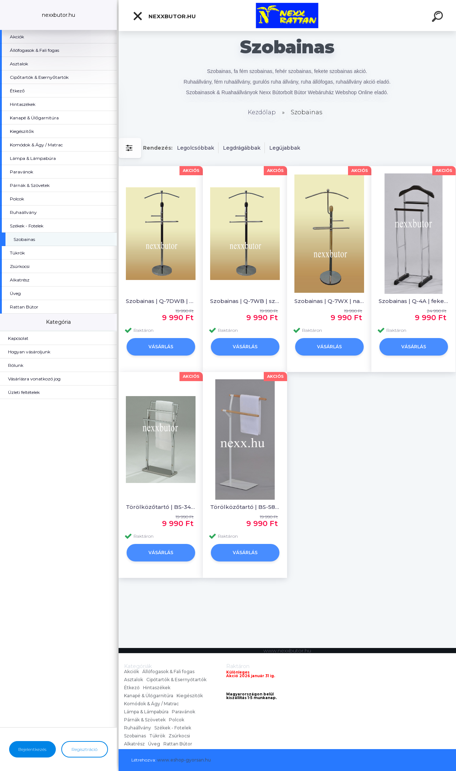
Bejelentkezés (32, 749)
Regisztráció (84, 749)
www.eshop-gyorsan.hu (184, 760)
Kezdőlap (262, 112)
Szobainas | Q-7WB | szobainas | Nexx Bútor (245, 301)
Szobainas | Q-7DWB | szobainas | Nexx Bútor (161, 301)
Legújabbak (284, 148)
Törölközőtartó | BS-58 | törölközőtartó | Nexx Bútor (245, 506)
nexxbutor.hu (164, 16)
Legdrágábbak (241, 148)
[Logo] (287, 15)
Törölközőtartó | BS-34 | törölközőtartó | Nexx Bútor (161, 506)
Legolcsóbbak (195, 148)
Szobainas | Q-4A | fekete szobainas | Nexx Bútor (413, 301)
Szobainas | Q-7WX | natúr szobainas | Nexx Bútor (329, 301)
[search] (438, 17)
